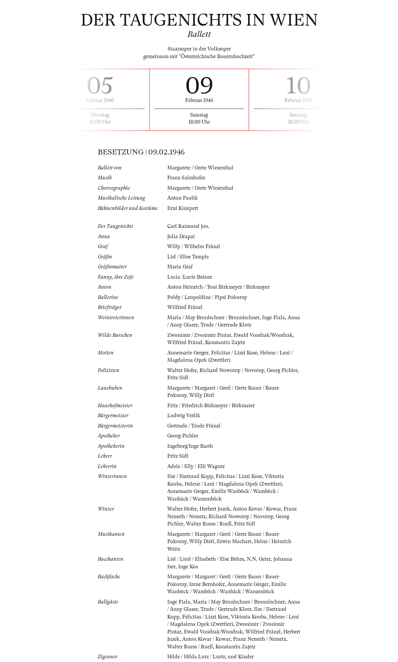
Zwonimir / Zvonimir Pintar (199, 335)
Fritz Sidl (178, 378)
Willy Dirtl (201, 395)
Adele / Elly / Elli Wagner (196, 466)
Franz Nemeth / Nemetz (259, 639)
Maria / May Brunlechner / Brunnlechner (213, 318)
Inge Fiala (273, 318)
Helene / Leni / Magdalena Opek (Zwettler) (233, 484)
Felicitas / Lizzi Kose (234, 353)
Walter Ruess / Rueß (208, 524)
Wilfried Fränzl (184, 307)
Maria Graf (180, 267)
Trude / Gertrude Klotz (225, 325)
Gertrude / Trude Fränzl (193, 426)
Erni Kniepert (182, 208)
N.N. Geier (259, 559)
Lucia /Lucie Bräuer (189, 277)
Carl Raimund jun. (188, 226)
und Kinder (241, 657)
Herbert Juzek (214, 509)
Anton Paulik (182, 198)
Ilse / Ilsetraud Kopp (190, 476)
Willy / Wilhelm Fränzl (193, 246)
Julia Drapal (181, 236)
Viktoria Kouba (248, 617)
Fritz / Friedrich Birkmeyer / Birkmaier (211, 406)
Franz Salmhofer (186, 178)
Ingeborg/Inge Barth (190, 446)
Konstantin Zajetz (225, 342)
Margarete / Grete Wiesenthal (200, 168)
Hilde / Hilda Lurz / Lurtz (196, 657)
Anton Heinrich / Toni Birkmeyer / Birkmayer (218, 287)
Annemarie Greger (187, 353)
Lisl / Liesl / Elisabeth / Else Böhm (205, 559)
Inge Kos (188, 567)
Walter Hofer (182, 370)
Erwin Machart (234, 541)
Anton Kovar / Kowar (257, 509)
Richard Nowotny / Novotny (231, 370)
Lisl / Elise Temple (188, 257)
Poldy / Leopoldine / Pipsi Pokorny (207, 297)
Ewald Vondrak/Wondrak (263, 335)
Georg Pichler (282, 370)
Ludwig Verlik (183, 416)
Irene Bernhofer (207, 584)
